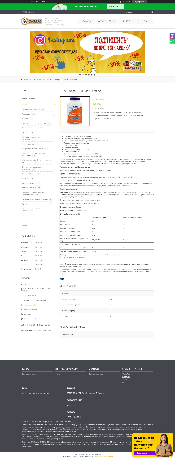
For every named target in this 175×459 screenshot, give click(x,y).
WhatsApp (126, 374)
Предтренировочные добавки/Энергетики (34, 154)
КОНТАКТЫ (127, 21)
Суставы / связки (28, 183)
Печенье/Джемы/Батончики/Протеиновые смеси (33, 193)
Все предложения (29, 374)
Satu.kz (98, 454)
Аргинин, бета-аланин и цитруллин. (31, 138)
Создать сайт (33, 2)
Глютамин (26, 132)
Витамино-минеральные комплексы (31, 168)
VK (123, 382)
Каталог (24, 104)
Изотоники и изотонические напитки (33, 209)
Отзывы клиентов (96, 374)
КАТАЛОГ (84, 21)
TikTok (124, 379)
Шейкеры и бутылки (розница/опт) (35, 199)
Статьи (58, 374)
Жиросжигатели (28, 144)
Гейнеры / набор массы (31, 109)
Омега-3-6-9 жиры (40, 80)
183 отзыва (126, 2)
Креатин (25, 118)
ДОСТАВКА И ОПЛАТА (106, 21)
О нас (23, 219)
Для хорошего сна (29, 188)
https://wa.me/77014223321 (42, 330)
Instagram (126, 377)
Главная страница (28, 98)
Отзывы (24, 225)
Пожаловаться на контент (104, 457)
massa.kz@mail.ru (30, 310)
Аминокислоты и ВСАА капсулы (33, 128)
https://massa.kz (30, 305)
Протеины (26, 114)
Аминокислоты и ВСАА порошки (34, 123)
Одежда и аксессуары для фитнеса (35, 204)
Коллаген (25, 178)
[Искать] (151, 12)
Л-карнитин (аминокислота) (32, 148)
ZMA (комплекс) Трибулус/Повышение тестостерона (36, 161)
